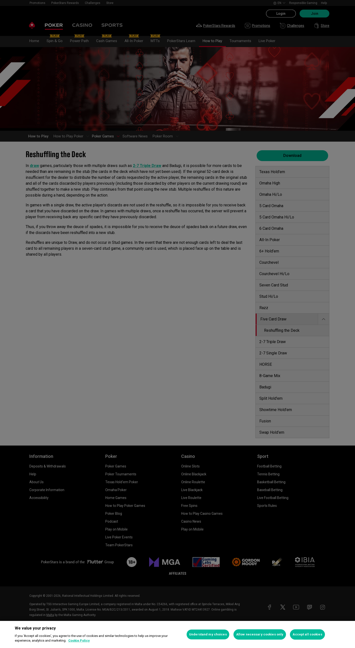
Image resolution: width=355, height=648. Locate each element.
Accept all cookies (307, 634)
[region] (177, 634)
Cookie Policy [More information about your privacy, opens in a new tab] (79, 640)
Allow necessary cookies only (260, 634)
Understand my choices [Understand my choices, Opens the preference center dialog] (208, 634)
